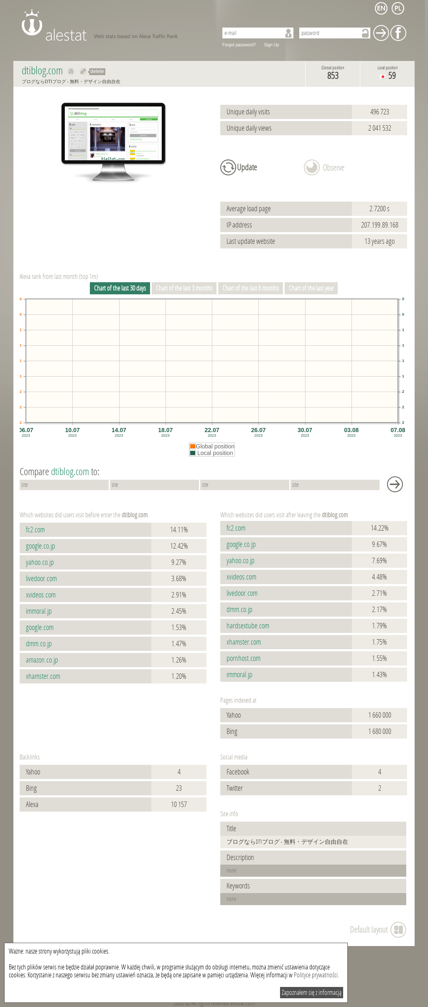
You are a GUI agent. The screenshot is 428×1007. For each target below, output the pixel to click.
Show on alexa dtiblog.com (71, 71)
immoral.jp (39, 611)
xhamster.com (43, 676)
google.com (40, 627)
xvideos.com (41, 595)
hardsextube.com (248, 625)
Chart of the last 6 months (250, 288)
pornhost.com (243, 658)
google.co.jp (40, 546)
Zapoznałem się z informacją (311, 993)
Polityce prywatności (316, 975)
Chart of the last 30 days (120, 288)
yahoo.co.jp (40, 562)
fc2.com (35, 529)
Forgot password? (239, 45)
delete (97, 71)
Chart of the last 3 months (184, 288)
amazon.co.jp (42, 660)
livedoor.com (41, 578)
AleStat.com (115, 25)
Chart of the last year (311, 288)
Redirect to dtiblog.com (83, 71)
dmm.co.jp (39, 643)
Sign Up (271, 45)
